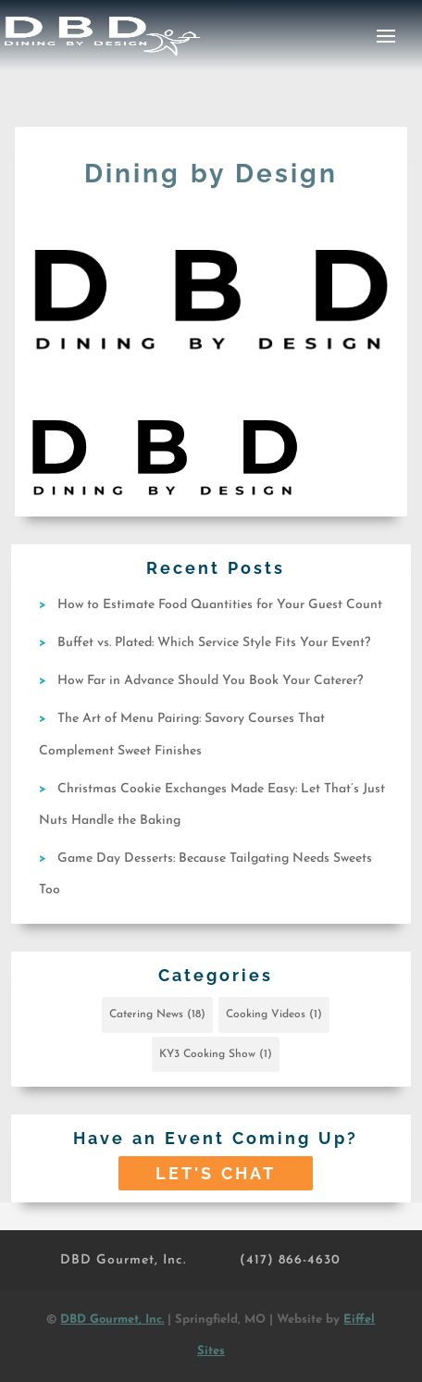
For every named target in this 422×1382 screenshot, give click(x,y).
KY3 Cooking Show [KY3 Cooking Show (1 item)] (215, 1054)
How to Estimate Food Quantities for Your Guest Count (219, 605)
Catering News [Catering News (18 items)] (157, 1014)
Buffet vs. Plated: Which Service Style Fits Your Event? (213, 643)
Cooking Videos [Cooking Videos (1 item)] (274, 1014)
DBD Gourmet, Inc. (123, 1260)
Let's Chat (215, 1173)
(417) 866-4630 (290, 1260)
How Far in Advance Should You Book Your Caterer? (210, 681)
